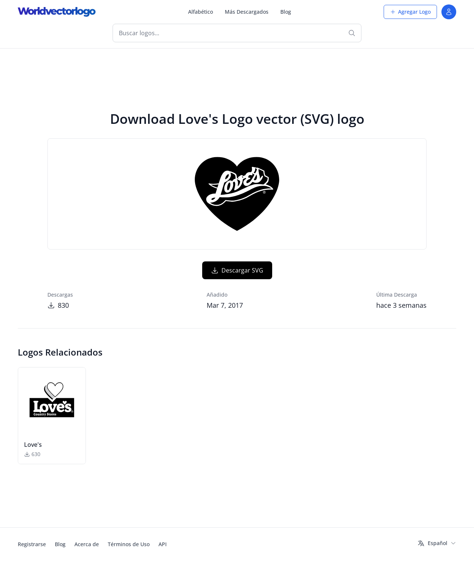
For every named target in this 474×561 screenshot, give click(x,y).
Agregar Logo (410, 11)
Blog (285, 11)
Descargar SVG (237, 270)
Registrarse (32, 544)
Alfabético (200, 11)
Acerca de (86, 544)
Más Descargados (246, 11)
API (162, 544)
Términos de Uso (129, 544)
